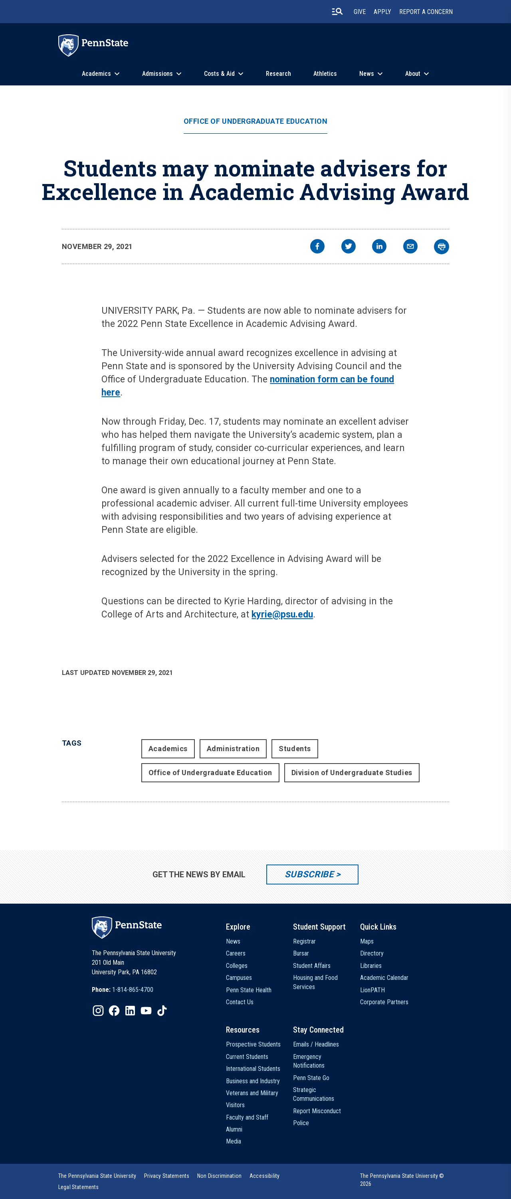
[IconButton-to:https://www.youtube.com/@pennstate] (146, 1010)
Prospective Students (253, 1044)
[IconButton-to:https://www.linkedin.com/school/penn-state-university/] (130, 1010)
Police (301, 1123)
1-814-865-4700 (132, 989)
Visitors (235, 1105)
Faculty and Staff (247, 1117)
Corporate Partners (384, 1002)
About (412, 73)
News (366, 73)
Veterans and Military (252, 1093)
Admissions (157, 73)
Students (295, 748)
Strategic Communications (313, 1094)
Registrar (304, 941)
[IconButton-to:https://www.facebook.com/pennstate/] (114, 1010)
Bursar (301, 953)
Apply (382, 12)
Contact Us (240, 1002)
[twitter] (348, 247)
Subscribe (309, 874)
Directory (372, 953)
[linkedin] (379, 247)
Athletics (325, 73)
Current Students (247, 1057)
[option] (122, 990)
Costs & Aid (219, 73)
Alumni (234, 1129)
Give (360, 12)
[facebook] (317, 247)
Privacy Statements (166, 1176)
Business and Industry (253, 1081)
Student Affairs (312, 965)
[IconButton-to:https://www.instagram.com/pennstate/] (98, 1010)
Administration (233, 748)
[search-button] (337, 11)
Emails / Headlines (316, 1044)
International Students (253, 1068)
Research (278, 73)
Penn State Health (248, 990)
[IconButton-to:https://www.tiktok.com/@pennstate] (162, 1010)
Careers (236, 953)
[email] (410, 247)
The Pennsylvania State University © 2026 (402, 1180)
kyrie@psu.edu (282, 614)
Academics (96, 73)
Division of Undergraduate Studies (351, 772)
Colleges (237, 965)
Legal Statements (78, 1187)
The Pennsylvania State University (97, 1176)
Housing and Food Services (315, 982)
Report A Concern (426, 12)
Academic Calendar (384, 977)
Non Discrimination (219, 1176)
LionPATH (372, 990)
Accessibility (264, 1176)
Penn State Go (311, 1078)
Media (233, 1141)
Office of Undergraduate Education (256, 121)
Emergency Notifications (309, 1061)
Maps (367, 941)
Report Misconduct (317, 1111)
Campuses (239, 977)
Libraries (371, 965)
